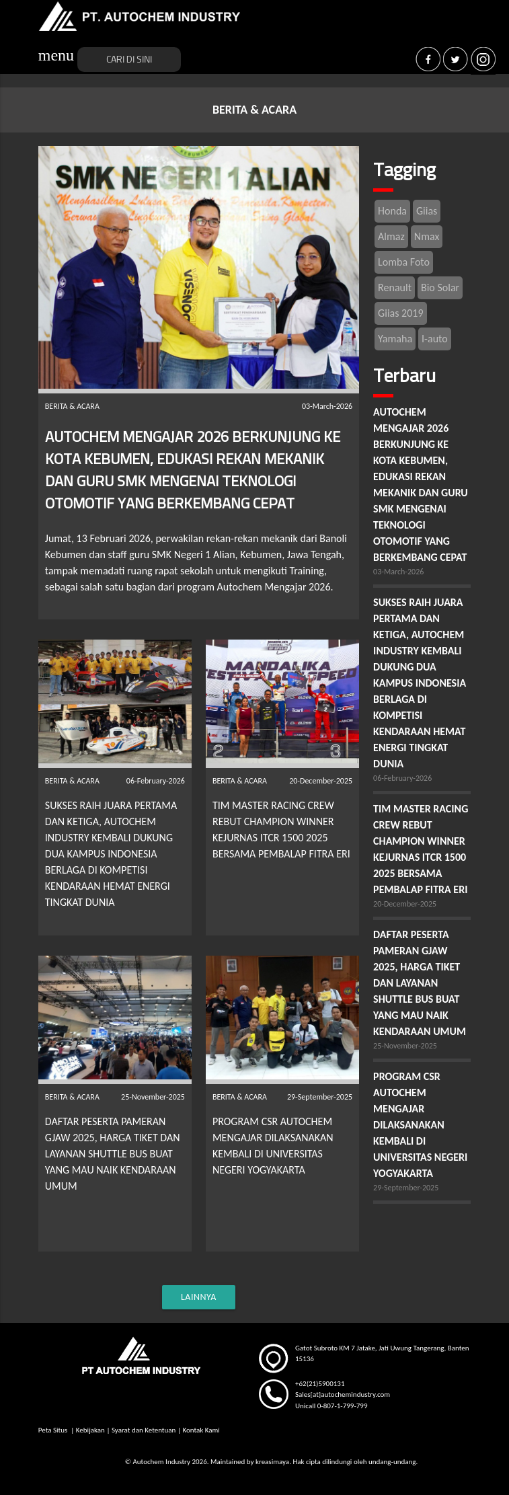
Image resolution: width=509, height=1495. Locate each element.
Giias (426, 210)
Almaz (391, 236)
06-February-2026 (402, 778)
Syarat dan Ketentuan (143, 1430)
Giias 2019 (400, 313)
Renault (395, 287)
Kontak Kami (200, 1430)
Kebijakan (90, 1430)
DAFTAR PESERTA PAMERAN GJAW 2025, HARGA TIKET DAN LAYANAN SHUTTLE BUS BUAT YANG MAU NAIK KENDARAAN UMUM (112, 1153)
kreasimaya (272, 1461)
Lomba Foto (404, 262)
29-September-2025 (405, 1187)
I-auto (435, 338)
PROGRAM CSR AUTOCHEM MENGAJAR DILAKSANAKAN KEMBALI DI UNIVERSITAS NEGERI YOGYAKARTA (420, 1125)
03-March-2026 (398, 571)
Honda (392, 210)
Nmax (427, 236)
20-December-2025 (404, 904)
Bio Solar (440, 287)
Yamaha (395, 338)
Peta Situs (53, 1430)
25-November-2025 (405, 1045)
